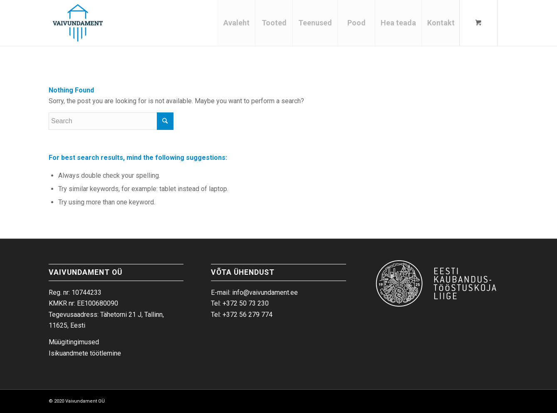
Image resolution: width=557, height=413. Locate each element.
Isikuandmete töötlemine (85, 353)
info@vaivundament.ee (265, 292)
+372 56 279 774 (247, 314)
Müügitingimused (74, 342)
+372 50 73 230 (246, 303)
